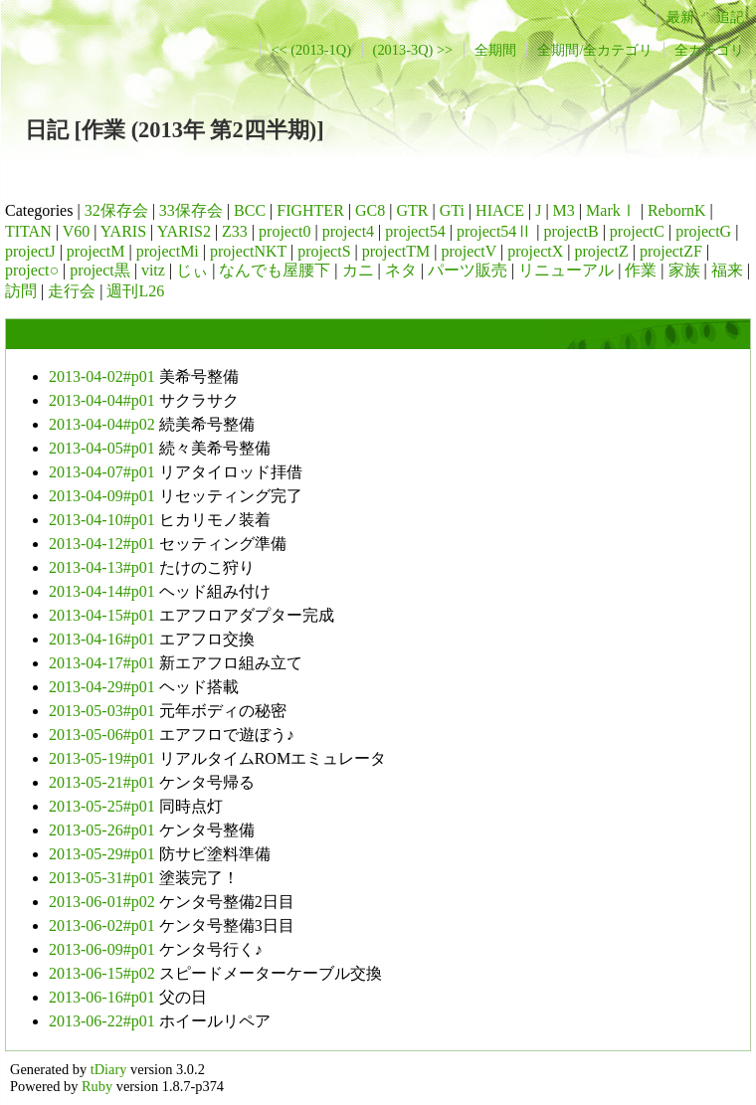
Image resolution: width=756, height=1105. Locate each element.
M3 (564, 210)
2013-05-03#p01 (102, 710)
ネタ (401, 270)
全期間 (495, 50)
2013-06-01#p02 (102, 901)
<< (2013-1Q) (311, 50)
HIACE (499, 210)
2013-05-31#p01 (102, 877)
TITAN (28, 231)
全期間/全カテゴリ (595, 50)
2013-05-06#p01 (102, 734)
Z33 (235, 231)
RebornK (677, 210)
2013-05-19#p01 (102, 758)
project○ (32, 270)
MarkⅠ (611, 210)
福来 (727, 270)
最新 (680, 17)
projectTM (396, 251)
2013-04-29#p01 (102, 686)
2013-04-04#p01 (102, 400)
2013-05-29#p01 (102, 853)
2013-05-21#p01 (102, 782)
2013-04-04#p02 (102, 424)
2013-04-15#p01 (102, 615)
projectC (637, 231)
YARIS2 (184, 231)
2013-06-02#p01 (102, 925)
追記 (730, 17)
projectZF (671, 251)
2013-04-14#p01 (102, 591)
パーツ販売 (467, 270)
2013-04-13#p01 (102, 567)
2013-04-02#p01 (102, 376)
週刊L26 (135, 290)
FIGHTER (310, 210)
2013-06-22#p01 (102, 1021)
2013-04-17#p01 (102, 662)
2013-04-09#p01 (102, 495)
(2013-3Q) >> (413, 50)
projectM (96, 251)
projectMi (167, 251)
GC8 (370, 210)
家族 (684, 270)
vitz (153, 270)
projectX (535, 251)
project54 (415, 231)
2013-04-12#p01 (102, 543)
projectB (571, 231)
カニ (358, 270)
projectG (703, 231)
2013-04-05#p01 (102, 448)
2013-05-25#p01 (102, 806)
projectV (468, 251)
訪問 (21, 290)
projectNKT (248, 251)
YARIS (123, 231)
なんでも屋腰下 (274, 270)
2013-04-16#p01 (102, 639)
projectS (323, 251)
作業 (641, 270)
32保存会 (116, 210)
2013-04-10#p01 (102, 519)
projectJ (30, 251)
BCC (250, 210)
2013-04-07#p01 (102, 471)
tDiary (109, 1069)
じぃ (192, 270)
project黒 (99, 270)
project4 (348, 231)
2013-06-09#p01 (102, 949)
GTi (452, 210)
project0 (284, 231)
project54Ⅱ (494, 231)
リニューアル (566, 270)
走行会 (71, 290)
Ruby (97, 1086)
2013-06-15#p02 (102, 973)
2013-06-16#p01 (102, 997)
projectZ (601, 251)
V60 (77, 231)
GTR (412, 210)
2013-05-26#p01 (102, 830)
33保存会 (191, 210)
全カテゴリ (709, 50)
